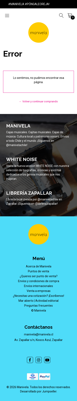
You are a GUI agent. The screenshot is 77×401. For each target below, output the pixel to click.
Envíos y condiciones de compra (38, 281)
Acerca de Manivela (38, 266)
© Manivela (38, 310)
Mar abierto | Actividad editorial (38, 300)
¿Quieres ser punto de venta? (38, 276)
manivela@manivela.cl (38, 334)
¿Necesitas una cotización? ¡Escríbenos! (38, 295)
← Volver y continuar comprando (38, 101)
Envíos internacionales (38, 286)
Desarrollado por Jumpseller (38, 391)
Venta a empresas (39, 291)
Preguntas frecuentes (38, 305)
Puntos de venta (38, 271)
